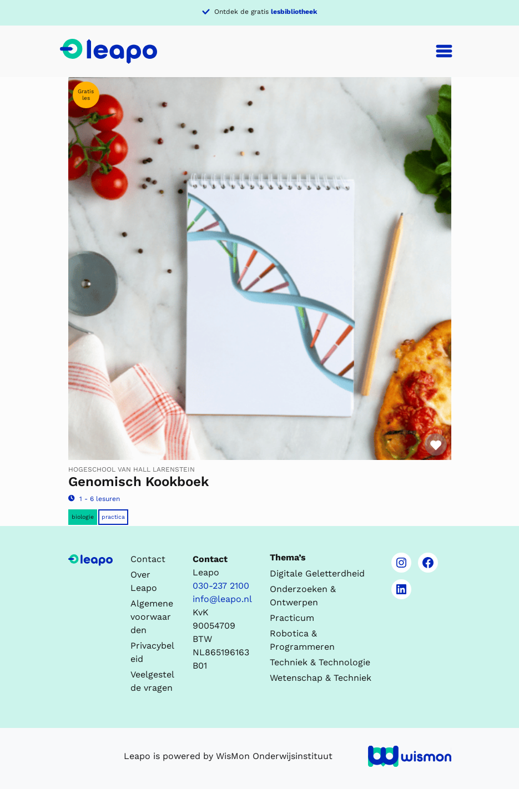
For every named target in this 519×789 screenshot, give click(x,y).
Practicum (292, 618)
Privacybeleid (152, 652)
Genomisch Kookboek (138, 481)
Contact (147, 559)
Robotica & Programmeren (302, 640)
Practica (113, 516)
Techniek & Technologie (320, 662)
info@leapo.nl (222, 599)
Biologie (83, 516)
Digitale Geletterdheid (317, 573)
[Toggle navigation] (444, 51)
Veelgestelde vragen (152, 681)
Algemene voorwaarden (151, 616)
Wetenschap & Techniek (320, 677)
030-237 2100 (221, 585)
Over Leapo (143, 581)
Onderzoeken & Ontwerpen (303, 596)
